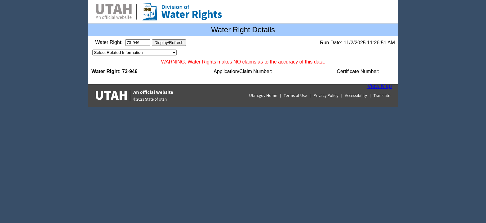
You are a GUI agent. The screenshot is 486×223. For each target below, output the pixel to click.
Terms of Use (295, 96)
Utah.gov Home (263, 96)
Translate (381, 96)
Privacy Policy (325, 96)
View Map (379, 86)
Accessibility (356, 96)
